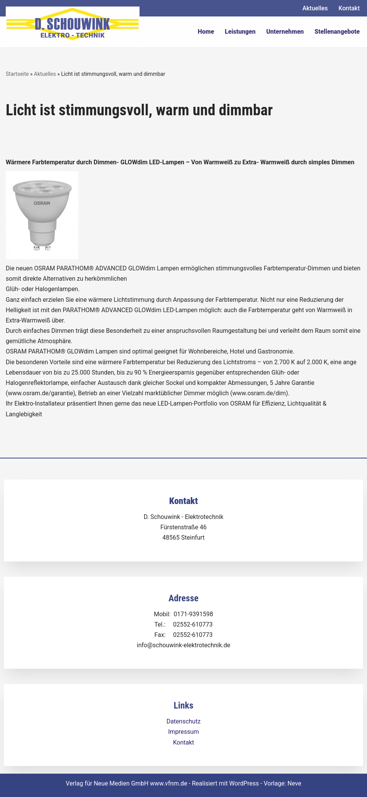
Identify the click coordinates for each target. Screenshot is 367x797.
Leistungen (240, 31)
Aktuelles (315, 8)
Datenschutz (183, 721)
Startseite (17, 74)
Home (206, 31)
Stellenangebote (337, 31)
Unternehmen (285, 31)
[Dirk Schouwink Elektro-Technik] (73, 24)
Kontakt (349, 8)
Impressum (183, 731)
